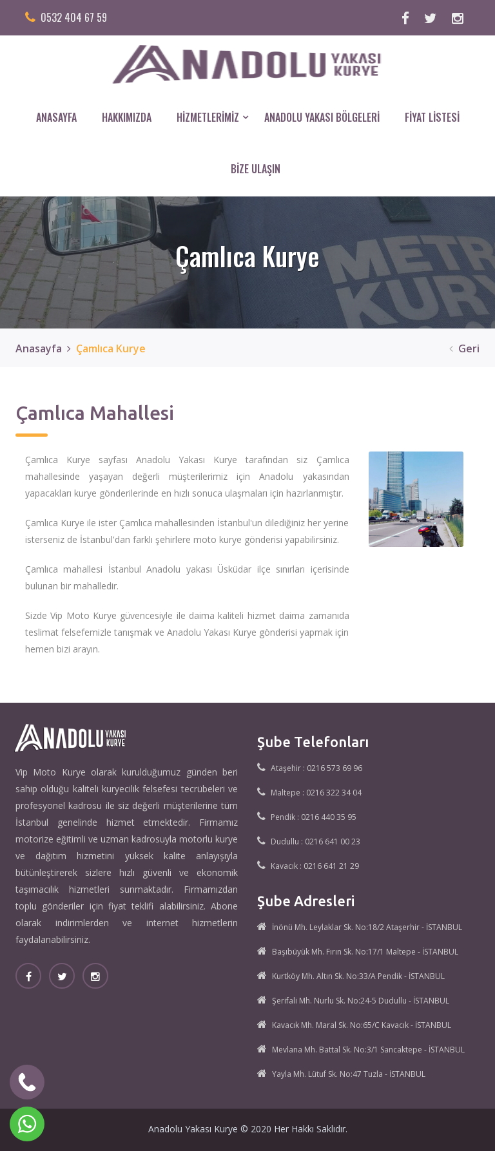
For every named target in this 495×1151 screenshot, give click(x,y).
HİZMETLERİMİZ (208, 117)
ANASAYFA (56, 117)
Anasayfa (38, 348)
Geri (462, 348)
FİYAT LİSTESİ (432, 117)
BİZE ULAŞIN (255, 168)
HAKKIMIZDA (126, 117)
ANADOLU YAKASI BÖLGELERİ (322, 117)
